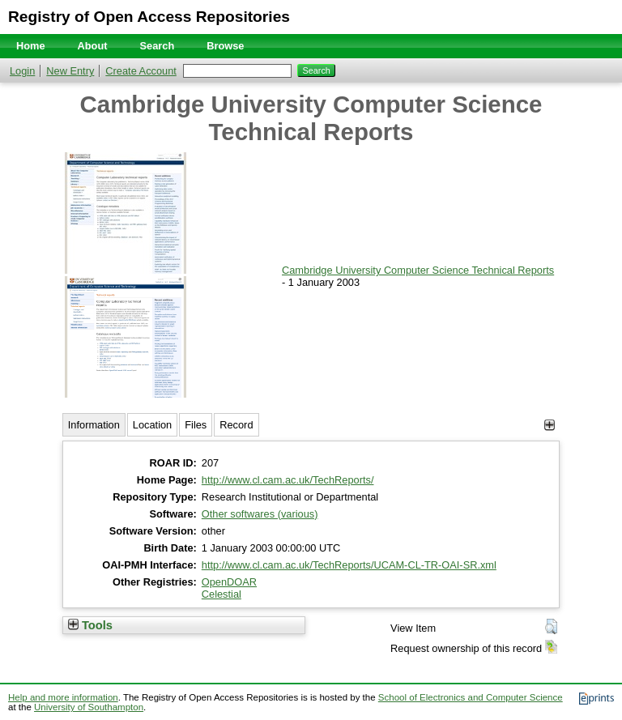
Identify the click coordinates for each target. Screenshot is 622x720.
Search (157, 46)
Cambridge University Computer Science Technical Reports (418, 270)
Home (30, 46)
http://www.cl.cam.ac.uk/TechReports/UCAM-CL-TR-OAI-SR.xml (349, 565)
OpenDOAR (229, 582)
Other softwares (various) (260, 514)
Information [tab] (94, 425)
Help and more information (63, 697)
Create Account (141, 71)
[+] (549, 425)
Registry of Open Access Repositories (149, 16)
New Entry (70, 71)
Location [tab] (152, 425)
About (93, 46)
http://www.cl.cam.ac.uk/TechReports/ (288, 480)
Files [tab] (196, 425)
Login (22, 71)
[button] (551, 627)
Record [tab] (236, 425)
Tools (90, 625)
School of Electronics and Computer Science (470, 697)
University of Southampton (88, 707)
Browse (225, 46)
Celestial (221, 594)
